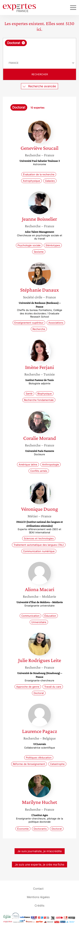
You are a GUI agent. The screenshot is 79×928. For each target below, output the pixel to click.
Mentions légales (38, 897)
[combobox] (39, 47)
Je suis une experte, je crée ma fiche (39, 864)
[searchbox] (40, 51)
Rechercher (40, 74)
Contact (38, 888)
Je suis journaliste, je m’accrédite (39, 851)
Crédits (39, 905)
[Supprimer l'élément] (23, 42)
